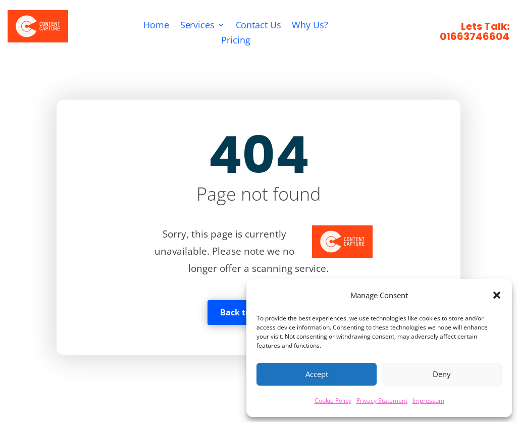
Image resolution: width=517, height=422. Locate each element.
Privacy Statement (381, 400)
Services (197, 26)
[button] (497, 295)
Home (156, 26)
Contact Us (258, 26)
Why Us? (310, 26)
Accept (316, 374)
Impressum (428, 400)
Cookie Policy (333, 400)
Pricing (236, 41)
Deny (442, 374)
